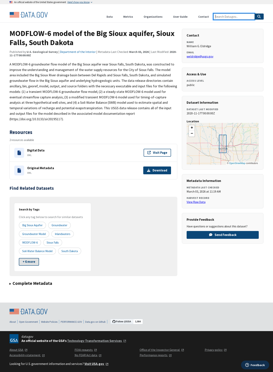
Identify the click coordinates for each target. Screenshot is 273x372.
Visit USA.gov (96, 364)
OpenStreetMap (237, 163)
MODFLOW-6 (30, 242)
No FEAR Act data (88, 355)
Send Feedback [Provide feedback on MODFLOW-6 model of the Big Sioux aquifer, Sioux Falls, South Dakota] (222, 235)
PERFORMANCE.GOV (71, 321)
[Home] (29, 14)
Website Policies (49, 321)
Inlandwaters (62, 234)
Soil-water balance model (37, 251)
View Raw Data (196, 202)
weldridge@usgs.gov (200, 56)
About (13, 321)
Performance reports (156, 355)
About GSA (19, 350)
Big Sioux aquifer (32, 225)
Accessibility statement (27, 355)
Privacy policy (216, 350)
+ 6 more (29, 262)
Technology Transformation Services (96, 341)
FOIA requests (86, 350)
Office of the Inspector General (162, 350)
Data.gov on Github (95, 321)
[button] (192, 128)
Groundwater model (34, 234)
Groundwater (59, 225)
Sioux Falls (53, 242)
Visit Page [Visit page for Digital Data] (157, 153)
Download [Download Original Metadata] (157, 170)
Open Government (28, 321)
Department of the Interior (78, 52)
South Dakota (69, 251)
